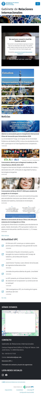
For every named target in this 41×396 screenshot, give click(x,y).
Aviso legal (29, 390)
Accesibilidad (19, 390)
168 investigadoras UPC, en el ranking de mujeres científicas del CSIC (21, 290)
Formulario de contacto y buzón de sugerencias (17, 365)
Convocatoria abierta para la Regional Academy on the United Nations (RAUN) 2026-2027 (19, 164)
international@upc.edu (14, 357)
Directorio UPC (6, 361)
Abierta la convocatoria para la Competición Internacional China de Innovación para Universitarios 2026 (20, 135)
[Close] (37, 3)
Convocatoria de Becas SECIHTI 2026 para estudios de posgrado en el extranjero (19, 192)
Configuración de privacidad (27, 392)
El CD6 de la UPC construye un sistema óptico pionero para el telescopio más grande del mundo (21, 245)
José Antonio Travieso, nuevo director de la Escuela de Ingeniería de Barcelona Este (22, 264)
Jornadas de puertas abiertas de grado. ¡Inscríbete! (22, 271)
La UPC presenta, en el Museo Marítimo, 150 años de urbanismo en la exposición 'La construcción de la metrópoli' (22, 280)
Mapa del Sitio (8, 390)
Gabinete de (17, 10)
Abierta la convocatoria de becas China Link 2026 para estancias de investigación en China (19, 221)
